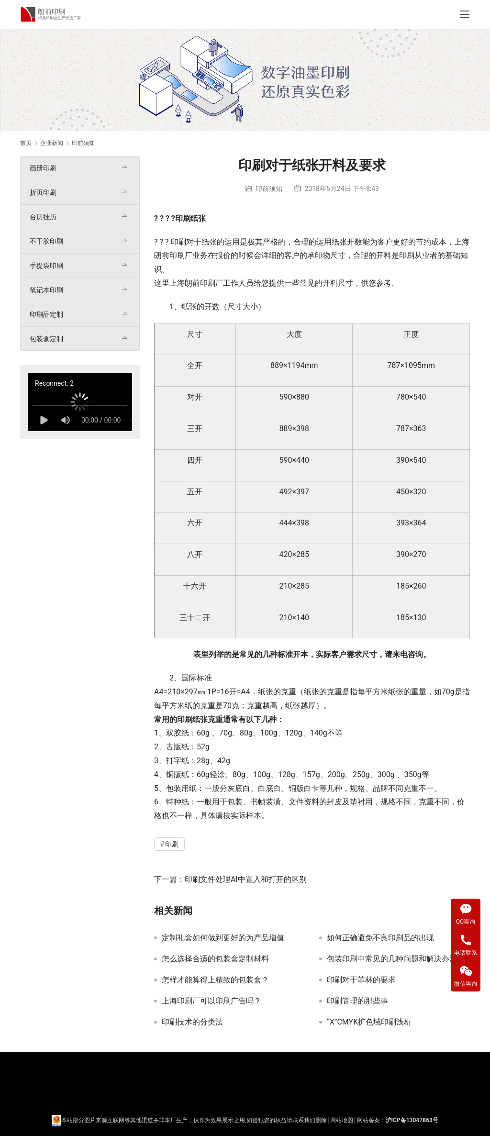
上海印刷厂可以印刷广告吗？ (211, 1001)
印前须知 (269, 188)
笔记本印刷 (46, 290)
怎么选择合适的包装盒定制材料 (215, 959)
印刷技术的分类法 (192, 1022)
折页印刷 (43, 192)
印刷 (182, 218)
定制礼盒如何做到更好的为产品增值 (223, 938)
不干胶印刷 (46, 241)
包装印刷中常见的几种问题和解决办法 (392, 959)
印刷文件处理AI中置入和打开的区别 (246, 879)
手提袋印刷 (46, 265)
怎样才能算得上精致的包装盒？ (215, 980)
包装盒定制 (46, 339)
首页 (26, 143)
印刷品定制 (46, 314)
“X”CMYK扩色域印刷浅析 (369, 1022)
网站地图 (341, 1120)
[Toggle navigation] (465, 14)
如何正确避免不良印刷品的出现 (380, 938)
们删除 (318, 1120)
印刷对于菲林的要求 (361, 980)
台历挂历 (43, 217)
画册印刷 (43, 168)
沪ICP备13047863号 (412, 1120)
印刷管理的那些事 (357, 1001)
